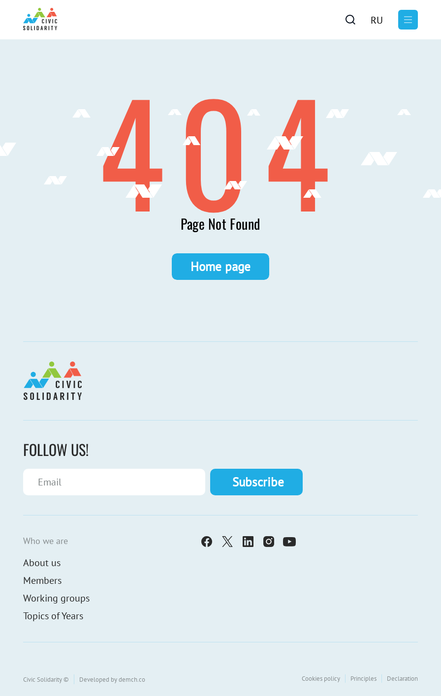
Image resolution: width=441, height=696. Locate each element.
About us (42, 562)
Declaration (402, 678)
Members (42, 580)
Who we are (45, 540)
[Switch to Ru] (377, 20)
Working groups (56, 598)
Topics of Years (53, 615)
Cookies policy (321, 678)
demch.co (132, 679)
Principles (363, 678)
